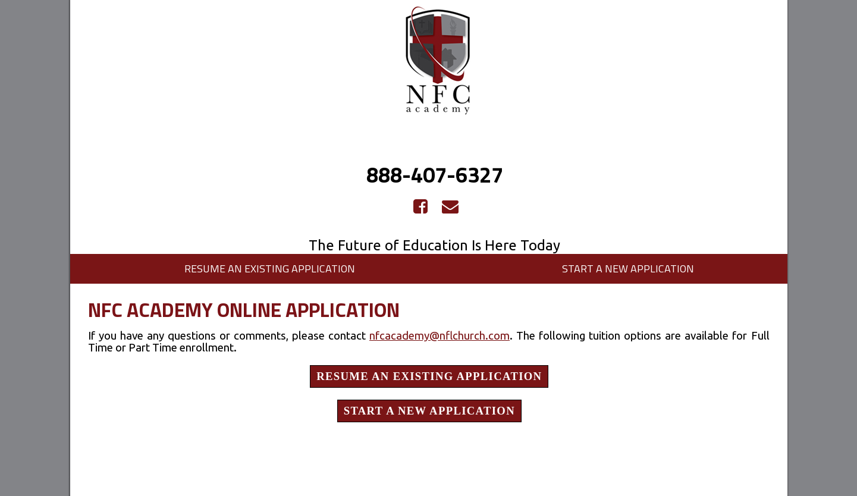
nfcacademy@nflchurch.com (439, 335)
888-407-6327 (434, 174)
